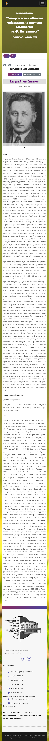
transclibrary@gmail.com (20, 703)
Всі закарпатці (15, 74)
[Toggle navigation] (42, 3)
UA (6, 56)
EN (13, 56)
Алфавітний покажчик (32, 74)
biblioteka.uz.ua (17, 693)
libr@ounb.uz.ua (18, 688)
